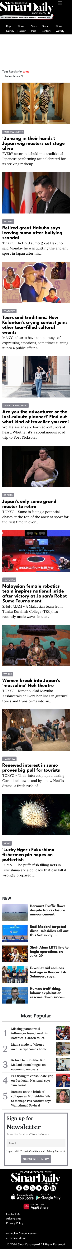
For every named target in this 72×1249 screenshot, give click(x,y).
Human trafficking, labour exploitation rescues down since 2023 (46, 993)
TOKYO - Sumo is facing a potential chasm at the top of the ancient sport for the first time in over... (35, 517)
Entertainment (13, 132)
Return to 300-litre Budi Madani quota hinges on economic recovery (28, 1064)
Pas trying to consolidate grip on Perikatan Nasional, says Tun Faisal (32, 1080)
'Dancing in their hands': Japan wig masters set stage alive (33, 143)
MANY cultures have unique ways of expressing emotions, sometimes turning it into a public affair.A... (35, 342)
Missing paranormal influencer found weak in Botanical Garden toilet (29, 1033)
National (9, 579)
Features (9, 311)
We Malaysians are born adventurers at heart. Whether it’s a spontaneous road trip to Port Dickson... (33, 432)
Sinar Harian (21, 29)
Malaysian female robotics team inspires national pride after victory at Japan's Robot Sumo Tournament (34, 594)
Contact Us (13, 1214)
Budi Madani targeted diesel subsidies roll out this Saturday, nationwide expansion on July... (49, 931)
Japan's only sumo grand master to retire (29, 504)
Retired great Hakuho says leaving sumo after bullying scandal (32, 233)
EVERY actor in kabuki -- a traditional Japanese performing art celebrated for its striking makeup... (34, 158)
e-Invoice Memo (16, 1238)
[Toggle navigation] (60, 11)
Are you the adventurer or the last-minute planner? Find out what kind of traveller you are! (35, 417)
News (7, 843)
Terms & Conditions (30, 1151)
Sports (8, 221)
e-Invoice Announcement (21, 1233)
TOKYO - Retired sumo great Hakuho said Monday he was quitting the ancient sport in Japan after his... (35, 248)
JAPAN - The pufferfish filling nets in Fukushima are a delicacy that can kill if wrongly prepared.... (34, 870)
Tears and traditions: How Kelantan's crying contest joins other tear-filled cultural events (35, 325)
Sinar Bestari (46, 29)
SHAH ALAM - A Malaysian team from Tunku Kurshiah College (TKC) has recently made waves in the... (32, 611)
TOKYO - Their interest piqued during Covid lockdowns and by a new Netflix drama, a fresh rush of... (33, 780)
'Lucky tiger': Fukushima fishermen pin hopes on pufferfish (28, 855)
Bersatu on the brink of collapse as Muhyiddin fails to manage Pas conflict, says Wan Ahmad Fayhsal (31, 1098)
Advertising (13, 1218)
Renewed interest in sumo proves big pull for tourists (31, 768)
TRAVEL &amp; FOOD (15, 405)
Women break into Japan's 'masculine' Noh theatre (31, 683)
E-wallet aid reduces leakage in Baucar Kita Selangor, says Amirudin (48, 972)
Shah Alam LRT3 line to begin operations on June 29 (49, 952)
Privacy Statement (56, 1151)
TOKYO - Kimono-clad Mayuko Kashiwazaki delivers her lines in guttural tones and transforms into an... (35, 696)
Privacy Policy (14, 1223)
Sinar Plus (34, 29)
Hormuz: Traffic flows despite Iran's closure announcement (47, 910)
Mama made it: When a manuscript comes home (29, 1047)
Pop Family (10, 29)
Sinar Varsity (59, 29)
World (7, 674)
